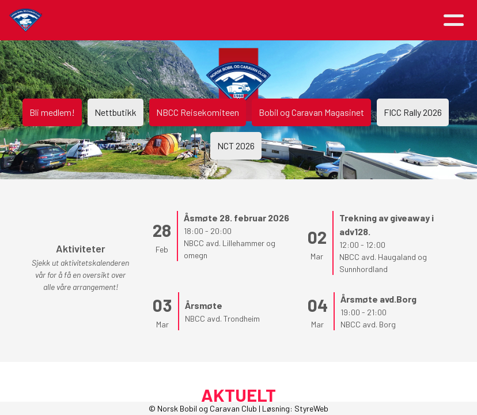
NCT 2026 (236, 145)
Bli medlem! (52, 112)
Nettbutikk (115, 112)
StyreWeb (311, 408)
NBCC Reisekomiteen (197, 112)
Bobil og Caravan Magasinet (311, 112)
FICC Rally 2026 (413, 112)
